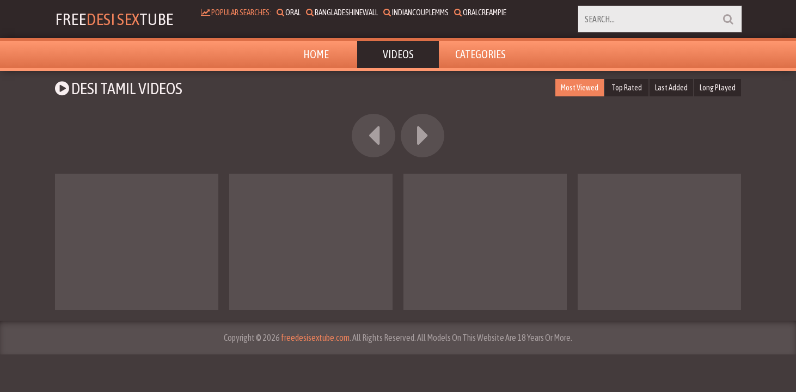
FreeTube (119, 18)
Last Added (671, 88)
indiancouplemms (424, 12)
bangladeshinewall (351, 12)
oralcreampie (489, 12)
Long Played (718, 88)
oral (297, 12)
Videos (398, 54)
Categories (480, 54)
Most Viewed (579, 88)
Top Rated (626, 88)
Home (316, 54)
